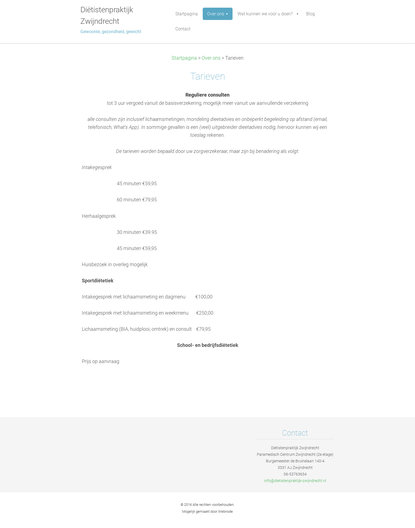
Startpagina (184, 58)
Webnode (225, 511)
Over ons (211, 58)
